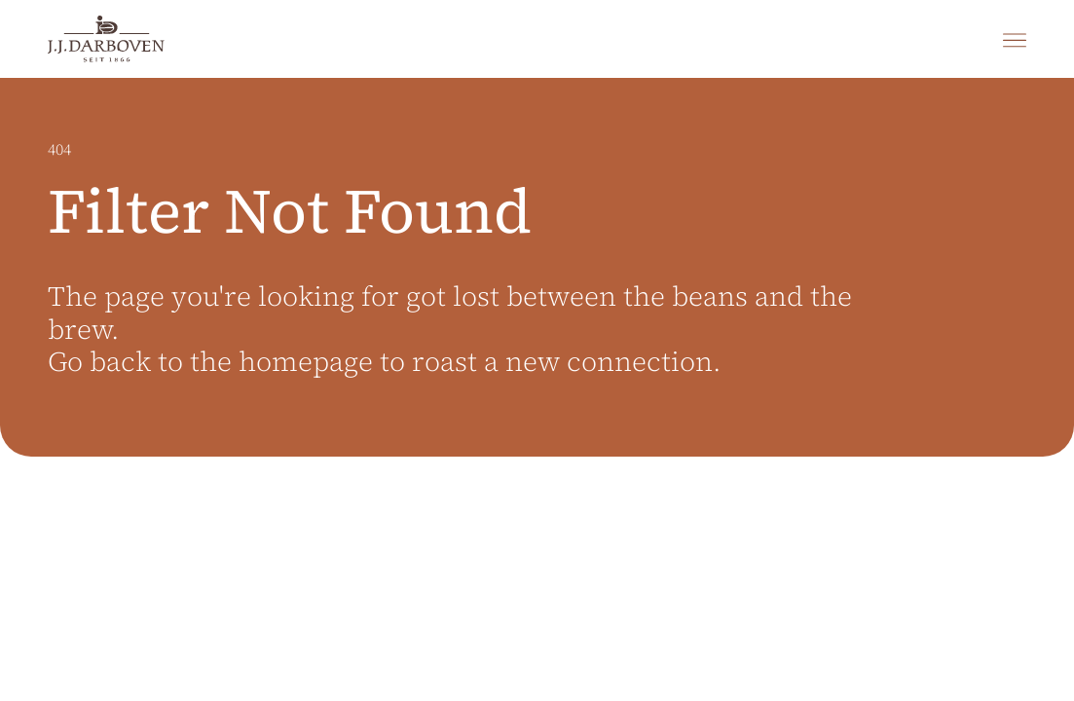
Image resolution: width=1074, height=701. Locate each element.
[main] (537, 389)
